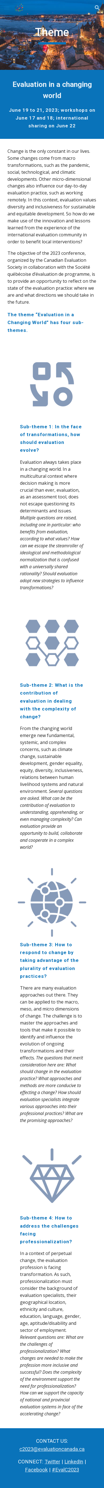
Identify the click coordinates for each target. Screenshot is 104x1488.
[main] (52, 35)
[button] (6, 7)
